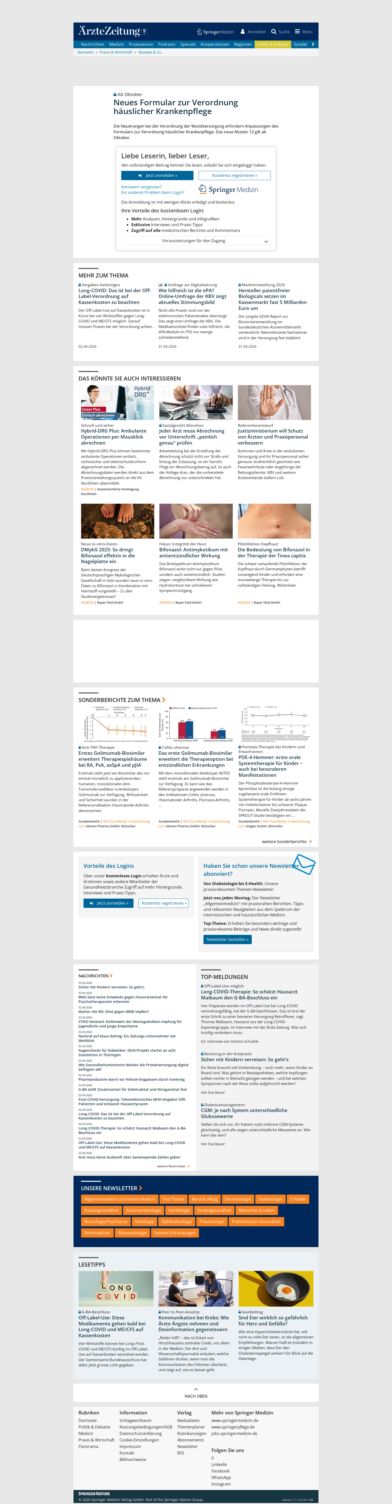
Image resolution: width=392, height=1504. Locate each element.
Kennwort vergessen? (141, 187)
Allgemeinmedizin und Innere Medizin (119, 1200)
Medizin (116, 45)
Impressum (130, 1447)
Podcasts (167, 45)
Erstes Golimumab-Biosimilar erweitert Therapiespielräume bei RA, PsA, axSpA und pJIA (112, 760)
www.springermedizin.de (235, 1421)
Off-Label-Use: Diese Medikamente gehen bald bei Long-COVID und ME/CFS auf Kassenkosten (131, 1146)
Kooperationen (215, 45)
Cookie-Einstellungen (139, 1441)
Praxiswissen (141, 45)
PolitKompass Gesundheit (256, 1222)
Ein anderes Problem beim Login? (152, 193)
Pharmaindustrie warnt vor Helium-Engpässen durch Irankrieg (131, 1080)
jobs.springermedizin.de (234, 1434)
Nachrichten (92, 45)
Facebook (221, 1472)
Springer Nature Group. (184, 1500)
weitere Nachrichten (174, 1167)
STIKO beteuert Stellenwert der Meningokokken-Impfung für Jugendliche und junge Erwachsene (130, 1024)
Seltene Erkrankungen (175, 1234)
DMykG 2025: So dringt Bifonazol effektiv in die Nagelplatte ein (108, 556)
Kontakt (127, 1454)
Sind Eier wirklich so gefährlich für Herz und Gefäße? (273, 1321)
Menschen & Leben (257, 1211)
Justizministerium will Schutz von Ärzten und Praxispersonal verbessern (273, 438)
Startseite (87, 1421)
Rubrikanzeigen (191, 1434)
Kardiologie (179, 1211)
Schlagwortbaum (136, 1421)
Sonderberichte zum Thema (119, 700)
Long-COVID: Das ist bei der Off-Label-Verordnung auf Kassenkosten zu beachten (114, 297)
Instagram (221, 1485)
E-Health (298, 1200)
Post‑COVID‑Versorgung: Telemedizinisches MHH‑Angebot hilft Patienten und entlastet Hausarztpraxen (132, 1102)
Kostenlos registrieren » (234, 176)
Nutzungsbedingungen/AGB (146, 1428)
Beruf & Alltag (205, 1200)
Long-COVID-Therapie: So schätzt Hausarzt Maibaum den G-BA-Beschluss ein (132, 1131)
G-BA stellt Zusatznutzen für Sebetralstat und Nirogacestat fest (132, 1090)
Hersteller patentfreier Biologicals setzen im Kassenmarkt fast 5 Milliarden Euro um (272, 300)
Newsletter (187, 1447)
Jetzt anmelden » (157, 176)
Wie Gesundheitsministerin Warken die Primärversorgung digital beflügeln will (133, 1068)
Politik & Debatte (273, 45)
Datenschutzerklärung (141, 1434)
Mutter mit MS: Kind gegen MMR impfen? (113, 1012)
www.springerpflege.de (233, 1428)
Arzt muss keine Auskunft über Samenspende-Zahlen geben (129, 1158)
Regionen (243, 45)
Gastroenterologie (143, 1211)
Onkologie (144, 1222)
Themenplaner (191, 1428)
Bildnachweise (133, 1460)
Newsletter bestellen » (227, 940)
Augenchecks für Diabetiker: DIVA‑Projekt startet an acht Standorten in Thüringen (127, 1053)
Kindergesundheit (214, 1211)
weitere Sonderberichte (288, 842)
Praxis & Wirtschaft (96, 1441)
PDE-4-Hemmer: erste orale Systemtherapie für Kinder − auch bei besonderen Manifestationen (270, 767)
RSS (180, 1454)
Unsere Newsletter (109, 1189)
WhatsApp (221, 1478)
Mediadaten (188, 1421)
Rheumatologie (132, 1234)
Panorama (88, 1447)
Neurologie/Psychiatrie (106, 1222)
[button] (303, 32)
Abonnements (190, 1441)
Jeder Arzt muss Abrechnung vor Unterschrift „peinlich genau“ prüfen (191, 438)
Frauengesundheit (101, 1211)
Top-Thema (173, 1200)
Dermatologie (238, 1200)
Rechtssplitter (97, 1234)
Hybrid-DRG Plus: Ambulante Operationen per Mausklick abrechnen (113, 438)
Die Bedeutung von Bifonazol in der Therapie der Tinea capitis (274, 553)
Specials (188, 45)
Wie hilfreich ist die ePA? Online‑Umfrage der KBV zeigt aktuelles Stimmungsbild (192, 297)
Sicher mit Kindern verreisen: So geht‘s (111, 988)
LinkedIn (219, 1465)
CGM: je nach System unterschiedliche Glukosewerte (244, 1114)
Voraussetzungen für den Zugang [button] (215, 241)
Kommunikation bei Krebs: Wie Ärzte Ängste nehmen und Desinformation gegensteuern (193, 1324)
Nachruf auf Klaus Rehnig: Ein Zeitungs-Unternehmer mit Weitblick (127, 1039)
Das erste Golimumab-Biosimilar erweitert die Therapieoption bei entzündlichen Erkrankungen (195, 760)
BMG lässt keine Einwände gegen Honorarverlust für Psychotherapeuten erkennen (123, 1000)
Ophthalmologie (177, 1222)
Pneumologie (212, 1222)
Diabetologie (270, 1200)
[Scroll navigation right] (313, 45)
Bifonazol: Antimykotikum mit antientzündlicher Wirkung (193, 553)
